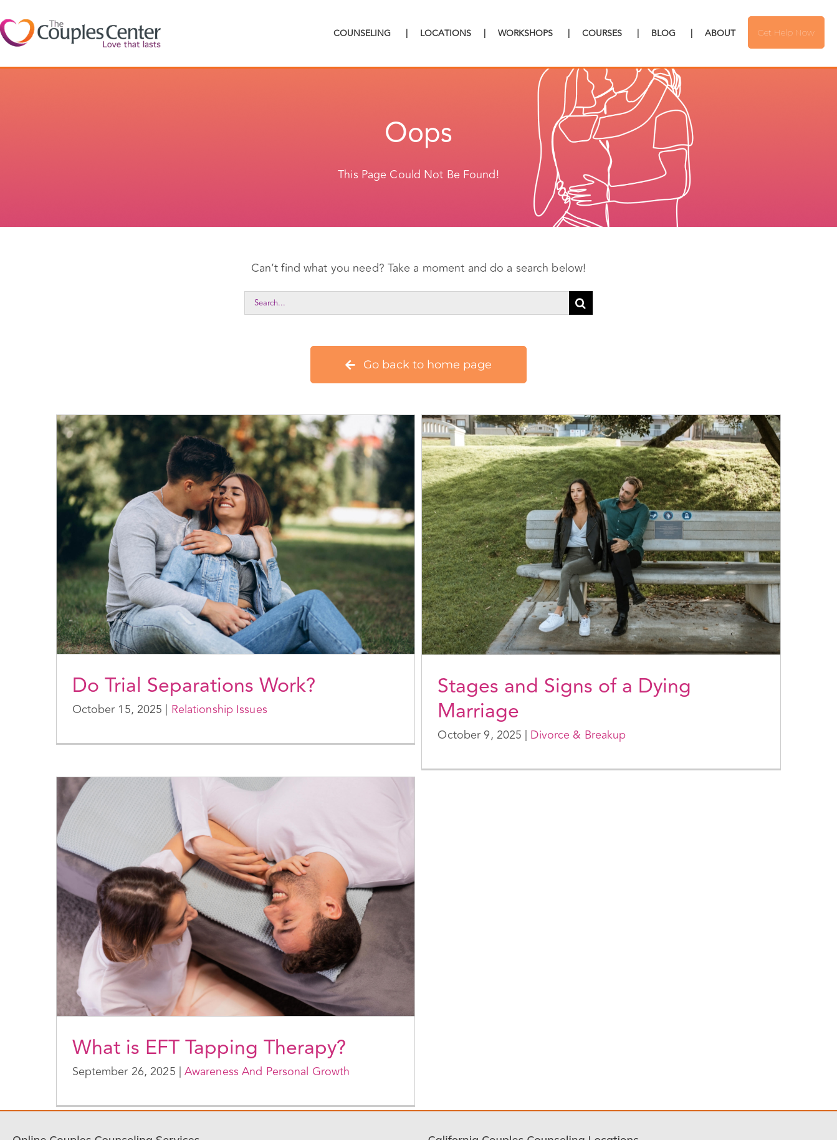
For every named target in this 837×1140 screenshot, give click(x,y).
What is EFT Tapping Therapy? (209, 1047)
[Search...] (406, 303)
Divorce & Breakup (578, 735)
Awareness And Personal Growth (267, 1071)
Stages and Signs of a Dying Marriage (564, 699)
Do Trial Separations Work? (193, 685)
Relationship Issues (219, 709)
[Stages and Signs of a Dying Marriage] (601, 534)
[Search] (581, 303)
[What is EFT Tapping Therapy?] (236, 896)
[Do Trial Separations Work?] (236, 534)
